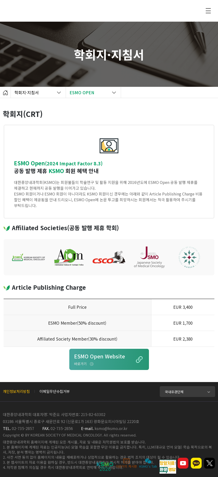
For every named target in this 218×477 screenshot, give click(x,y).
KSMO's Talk (148, 463)
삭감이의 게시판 (126, 463)
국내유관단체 (174, 391)
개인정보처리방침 (16, 391)
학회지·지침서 (36, 93)
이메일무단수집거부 (54, 391)
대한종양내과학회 (115, 10)
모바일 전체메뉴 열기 (208, 10)
